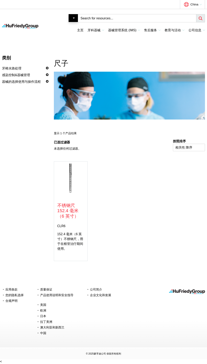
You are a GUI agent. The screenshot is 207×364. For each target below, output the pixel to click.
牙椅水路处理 (11, 68)
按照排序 (179, 141)
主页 (80, 30)
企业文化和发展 (100, 295)
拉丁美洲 (46, 321)
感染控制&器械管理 (16, 75)
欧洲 (43, 310)
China (194, 4)
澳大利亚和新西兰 (52, 327)
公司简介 (96, 289)
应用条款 (11, 289)
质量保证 (46, 289)
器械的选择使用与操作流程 (21, 81)
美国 (43, 304)
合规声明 (11, 300)
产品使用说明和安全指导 (56, 295)
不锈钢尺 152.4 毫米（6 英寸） (68, 211)
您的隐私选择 (14, 295)
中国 (43, 333)
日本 (43, 316)
